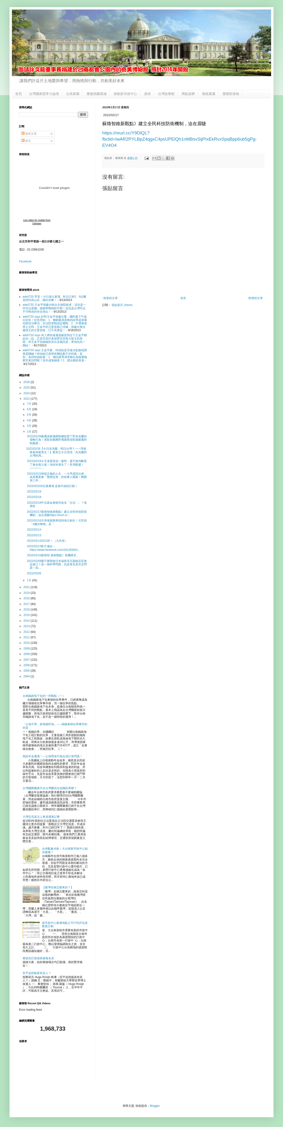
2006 (27, 665)
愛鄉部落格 (231, 94)
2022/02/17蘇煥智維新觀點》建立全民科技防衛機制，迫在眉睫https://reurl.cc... (56, 513)
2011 (27, 637)
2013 (27, 626)
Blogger (155, 1105)
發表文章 (29, 133)
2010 (27, 643)
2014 (27, 620)
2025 (27, 387)
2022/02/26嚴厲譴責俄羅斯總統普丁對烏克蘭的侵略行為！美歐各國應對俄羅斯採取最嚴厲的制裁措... (56, 440)
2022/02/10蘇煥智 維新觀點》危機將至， (52, 555)
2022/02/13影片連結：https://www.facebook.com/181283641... (53, 548)
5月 (29, 414)
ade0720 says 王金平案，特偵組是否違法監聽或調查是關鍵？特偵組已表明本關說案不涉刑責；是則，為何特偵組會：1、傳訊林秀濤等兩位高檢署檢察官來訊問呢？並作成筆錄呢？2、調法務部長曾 (55, 355)
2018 (27, 598)
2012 (27, 632)
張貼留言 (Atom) (122, 305)
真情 (147, 94)
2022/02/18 (33, 497)
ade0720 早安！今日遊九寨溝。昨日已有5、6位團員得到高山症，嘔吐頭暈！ (54, 298)
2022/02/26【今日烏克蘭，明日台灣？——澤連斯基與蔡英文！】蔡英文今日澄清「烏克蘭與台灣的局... (56, 452)
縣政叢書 (208, 94)
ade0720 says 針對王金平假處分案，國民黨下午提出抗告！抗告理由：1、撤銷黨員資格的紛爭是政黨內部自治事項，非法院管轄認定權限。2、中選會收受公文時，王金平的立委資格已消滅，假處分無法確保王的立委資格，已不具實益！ (55, 323)
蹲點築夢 (188, 94)
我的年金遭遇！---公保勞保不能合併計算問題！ (53, 756)
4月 (29, 420)
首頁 (18, 94)
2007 (27, 659)
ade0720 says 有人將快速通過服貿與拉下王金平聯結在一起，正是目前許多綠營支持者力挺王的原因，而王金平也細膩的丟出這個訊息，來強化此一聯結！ (55, 340)
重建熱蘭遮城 (97, 94)
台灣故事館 (166, 94)
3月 (29, 426)
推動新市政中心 (125, 94)
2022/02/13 (33, 535)
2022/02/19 (33, 491)
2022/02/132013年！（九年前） (47, 540)
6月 (29, 409)
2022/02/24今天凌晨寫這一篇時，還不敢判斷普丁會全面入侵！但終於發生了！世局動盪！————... (56, 464)
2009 (27, 648)
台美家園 (72, 94)
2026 (27, 382)
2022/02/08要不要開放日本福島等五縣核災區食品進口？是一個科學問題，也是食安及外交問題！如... (56, 564)
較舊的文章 (256, 298)
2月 (29, 431)
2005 (27, 670)
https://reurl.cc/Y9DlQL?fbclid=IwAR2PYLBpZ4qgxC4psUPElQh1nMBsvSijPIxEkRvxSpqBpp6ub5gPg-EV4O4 (179, 139)
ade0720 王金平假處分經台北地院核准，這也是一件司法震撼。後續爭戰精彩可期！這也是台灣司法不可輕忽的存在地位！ (54, 308)
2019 (27, 593)
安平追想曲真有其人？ (37, 973)
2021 (27, 587)
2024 (27, 393)
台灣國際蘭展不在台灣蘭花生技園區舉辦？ (50, 788)
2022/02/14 (33, 529)
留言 (26, 141)
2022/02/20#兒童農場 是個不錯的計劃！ (52, 486)
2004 (27, 676)
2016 (27, 609)
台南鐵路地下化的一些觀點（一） (44, 696)
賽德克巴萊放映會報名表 (38, 958)
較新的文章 (110, 298)
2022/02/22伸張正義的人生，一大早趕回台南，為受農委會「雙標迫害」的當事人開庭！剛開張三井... (56, 477)
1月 (29, 580)
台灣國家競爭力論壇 (44, 94)
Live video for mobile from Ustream (37, 222)
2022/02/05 (33, 573)
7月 (29, 403)
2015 (27, 615)
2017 (27, 604)
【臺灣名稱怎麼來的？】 (57, 887)
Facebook (25, 261)
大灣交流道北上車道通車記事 (41, 816)
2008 (27, 654)
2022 (27, 398)
